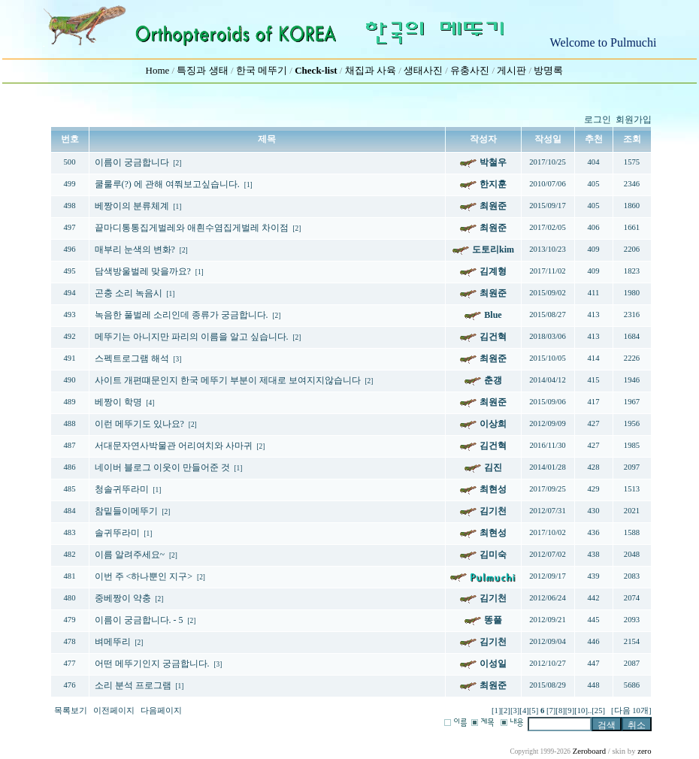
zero (644, 751)
